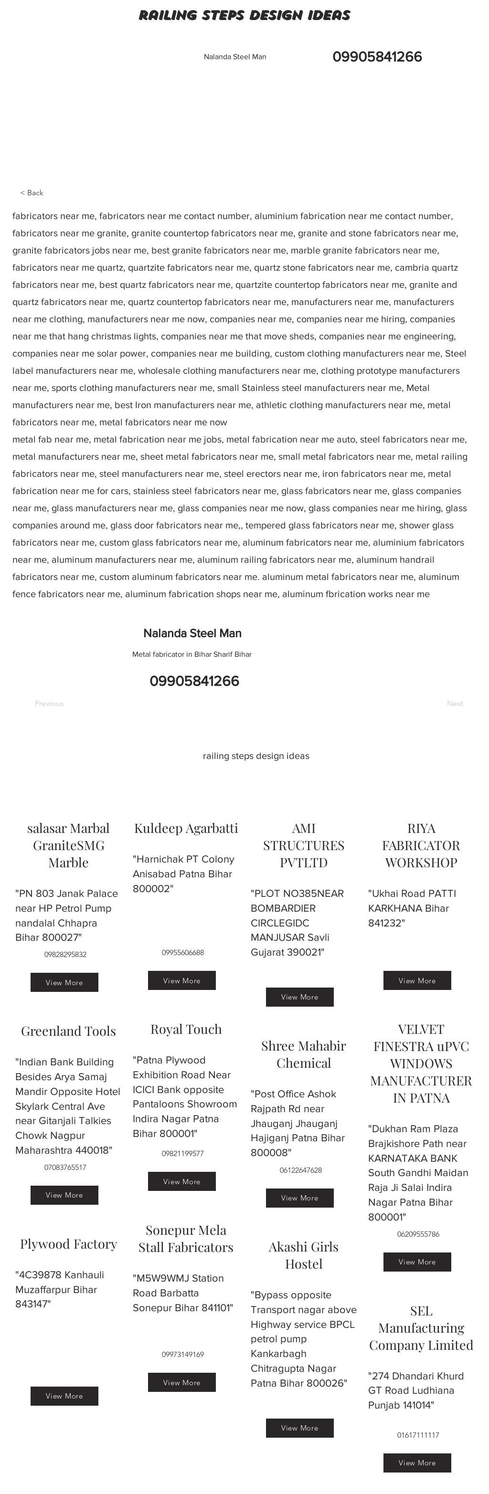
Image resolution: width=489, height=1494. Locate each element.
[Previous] (66, 703)
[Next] (439, 703)
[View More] (64, 982)
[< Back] (51, 192)
